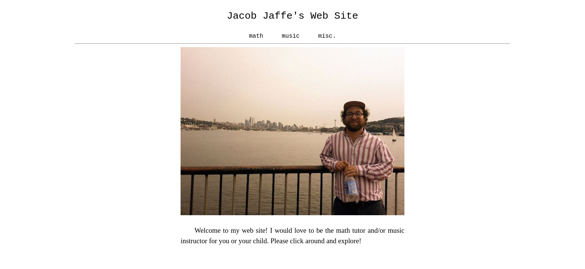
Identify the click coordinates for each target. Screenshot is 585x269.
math (256, 36)
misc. (327, 36)
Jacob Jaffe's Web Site (292, 16)
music (291, 36)
